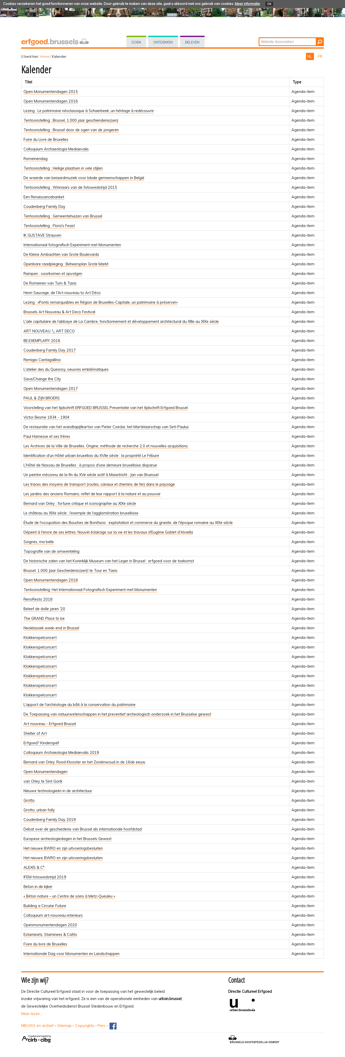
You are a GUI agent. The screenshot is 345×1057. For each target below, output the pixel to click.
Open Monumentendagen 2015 (51, 91)
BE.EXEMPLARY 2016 (42, 340)
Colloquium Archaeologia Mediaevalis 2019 (61, 752)
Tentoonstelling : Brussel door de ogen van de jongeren (71, 130)
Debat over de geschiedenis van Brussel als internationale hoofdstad (83, 829)
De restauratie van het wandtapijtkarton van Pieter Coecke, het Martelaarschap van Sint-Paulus (106, 427)
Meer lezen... (31, 1013)
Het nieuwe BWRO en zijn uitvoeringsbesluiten (63, 848)
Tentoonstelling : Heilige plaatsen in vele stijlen (63, 168)
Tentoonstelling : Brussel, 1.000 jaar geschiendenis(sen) (71, 120)
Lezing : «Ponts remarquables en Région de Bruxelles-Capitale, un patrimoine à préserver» (101, 302)
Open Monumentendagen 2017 (51, 388)
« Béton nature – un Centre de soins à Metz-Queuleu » (69, 896)
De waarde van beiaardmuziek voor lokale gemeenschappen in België (84, 178)
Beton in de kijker (38, 886)
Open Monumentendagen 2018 (51, 580)
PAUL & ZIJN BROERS (42, 398)
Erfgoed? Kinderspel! (41, 743)
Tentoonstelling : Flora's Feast (49, 225)
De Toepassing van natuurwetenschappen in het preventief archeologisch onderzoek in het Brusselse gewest (117, 714)
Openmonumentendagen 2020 (50, 925)
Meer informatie (247, 4)
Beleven (192, 42)
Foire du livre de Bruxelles (45, 944)
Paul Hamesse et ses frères (47, 436)
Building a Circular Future (45, 905)
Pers (101, 1025)
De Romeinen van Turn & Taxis (50, 283)
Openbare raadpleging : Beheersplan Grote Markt (66, 264)
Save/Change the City (42, 379)
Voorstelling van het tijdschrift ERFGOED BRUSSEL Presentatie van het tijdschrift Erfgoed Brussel (106, 407)
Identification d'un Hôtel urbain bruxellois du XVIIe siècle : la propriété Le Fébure (91, 455)
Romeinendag (36, 158)
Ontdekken (163, 42)
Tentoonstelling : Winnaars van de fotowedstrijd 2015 (70, 187)
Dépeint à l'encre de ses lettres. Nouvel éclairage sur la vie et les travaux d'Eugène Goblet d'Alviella (108, 532)
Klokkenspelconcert (40, 637)
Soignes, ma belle (39, 542)
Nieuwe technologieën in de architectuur (58, 791)
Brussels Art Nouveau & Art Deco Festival (59, 312)
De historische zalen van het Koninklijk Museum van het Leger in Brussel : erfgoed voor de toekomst (109, 561)
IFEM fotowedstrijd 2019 (45, 877)
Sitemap (64, 1025)
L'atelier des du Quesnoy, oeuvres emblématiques (66, 369)
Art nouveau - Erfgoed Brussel (50, 723)
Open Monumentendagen (46, 771)
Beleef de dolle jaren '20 (44, 609)
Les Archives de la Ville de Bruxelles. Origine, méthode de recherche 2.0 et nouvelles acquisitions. (106, 446)
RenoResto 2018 (38, 599)
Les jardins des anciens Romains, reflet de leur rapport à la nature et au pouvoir (92, 494)
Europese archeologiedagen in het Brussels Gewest (67, 838)
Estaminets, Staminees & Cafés (50, 934)
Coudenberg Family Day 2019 (50, 819)
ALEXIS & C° (34, 867)
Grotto (29, 800)
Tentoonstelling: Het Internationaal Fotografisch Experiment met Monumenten (90, 589)
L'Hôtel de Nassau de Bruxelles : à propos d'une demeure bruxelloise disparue (90, 465)
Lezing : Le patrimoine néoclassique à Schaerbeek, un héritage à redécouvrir (89, 110)
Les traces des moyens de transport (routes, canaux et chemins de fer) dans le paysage (99, 484)
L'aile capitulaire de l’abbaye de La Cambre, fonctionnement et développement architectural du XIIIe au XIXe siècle (121, 321)
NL (310, 56)
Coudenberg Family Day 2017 (50, 350)
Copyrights (84, 1025)
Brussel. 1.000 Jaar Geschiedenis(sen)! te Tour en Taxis (70, 570)
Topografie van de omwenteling (51, 551)
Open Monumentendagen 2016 (51, 101)
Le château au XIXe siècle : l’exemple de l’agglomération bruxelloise (81, 513)
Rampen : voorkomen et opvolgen (53, 273)
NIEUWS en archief (37, 1025)
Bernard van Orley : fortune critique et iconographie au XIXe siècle (80, 503)
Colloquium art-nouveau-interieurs (53, 915)
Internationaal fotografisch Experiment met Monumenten (72, 245)
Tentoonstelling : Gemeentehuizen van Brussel (63, 216)
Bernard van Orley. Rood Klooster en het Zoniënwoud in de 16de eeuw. (85, 762)
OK (269, 4)
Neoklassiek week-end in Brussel (51, 628)
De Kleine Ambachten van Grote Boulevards (61, 254)
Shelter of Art (35, 733)
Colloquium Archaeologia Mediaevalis (56, 149)
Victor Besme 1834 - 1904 (47, 417)
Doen (136, 42)
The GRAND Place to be (44, 618)
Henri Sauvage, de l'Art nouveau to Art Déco (62, 292)
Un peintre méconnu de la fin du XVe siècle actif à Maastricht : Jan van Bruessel (91, 474)
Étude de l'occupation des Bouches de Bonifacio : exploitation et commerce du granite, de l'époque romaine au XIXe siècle (128, 522)
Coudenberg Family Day (44, 206)
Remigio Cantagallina (42, 360)
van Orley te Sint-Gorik (43, 781)
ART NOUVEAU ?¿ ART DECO (49, 331)
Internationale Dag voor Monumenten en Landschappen (71, 953)
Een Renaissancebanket (44, 197)
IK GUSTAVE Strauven (42, 235)
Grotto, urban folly (39, 810)
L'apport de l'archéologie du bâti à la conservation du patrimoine (80, 704)
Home (44, 56)
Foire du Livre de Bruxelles (46, 139)
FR (320, 56)
